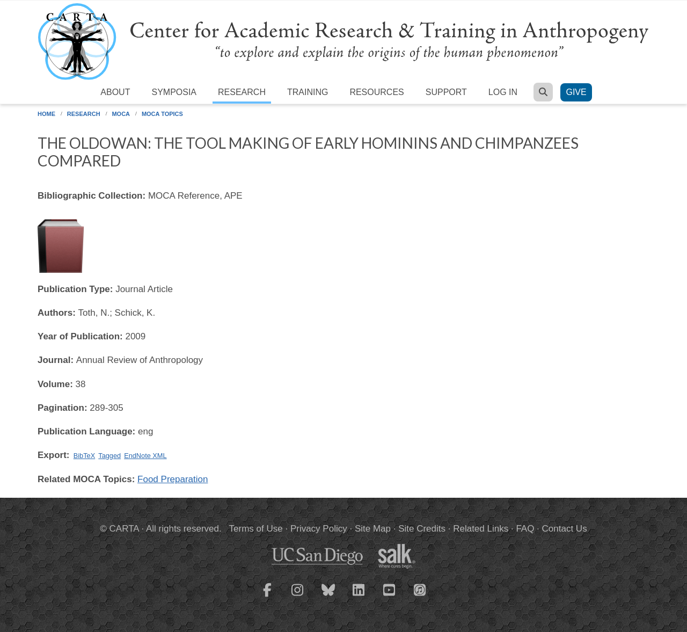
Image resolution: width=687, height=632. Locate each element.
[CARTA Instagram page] (297, 596)
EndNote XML (145, 456)
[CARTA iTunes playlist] (420, 589)
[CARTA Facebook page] (267, 596)
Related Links (480, 529)
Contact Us (564, 529)
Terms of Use (256, 529)
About (115, 92)
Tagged (109, 456)
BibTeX (84, 456)
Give (576, 92)
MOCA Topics (162, 114)
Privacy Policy (318, 529)
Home (46, 114)
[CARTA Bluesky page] (328, 596)
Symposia (173, 92)
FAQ (525, 529)
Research (242, 92)
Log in (502, 92)
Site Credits (421, 529)
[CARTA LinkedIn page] (359, 596)
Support (446, 92)
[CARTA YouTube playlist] (389, 596)
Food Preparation (172, 479)
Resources (376, 92)
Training (307, 92)
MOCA (121, 114)
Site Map (373, 529)
